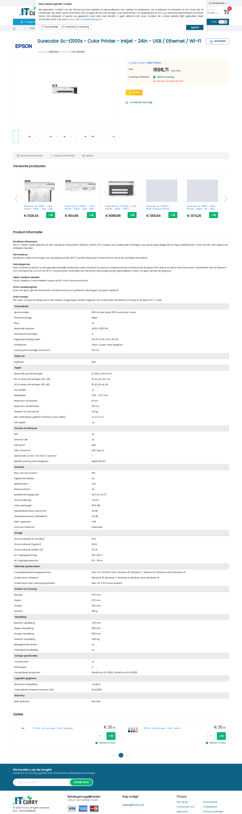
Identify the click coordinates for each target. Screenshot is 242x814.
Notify (134, 92)
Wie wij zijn (182, 801)
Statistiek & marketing (75, 26)
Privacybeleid (210, 801)
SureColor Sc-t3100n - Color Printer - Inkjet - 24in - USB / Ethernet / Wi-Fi (80, 207)
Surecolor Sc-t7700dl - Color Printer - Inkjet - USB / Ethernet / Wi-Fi (121, 207)
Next (128, 755)
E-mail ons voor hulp (141, 102)
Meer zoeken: (145, 62)
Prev (114, 755)
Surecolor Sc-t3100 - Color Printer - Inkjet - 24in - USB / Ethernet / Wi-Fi (39, 207)
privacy (70, 19)
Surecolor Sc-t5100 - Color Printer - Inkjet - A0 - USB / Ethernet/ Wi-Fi (201, 207)
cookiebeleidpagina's (91, 19)
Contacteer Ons (185, 806)
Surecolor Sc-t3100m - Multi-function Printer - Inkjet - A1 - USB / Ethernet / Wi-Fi (161, 207)
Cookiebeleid (210, 806)
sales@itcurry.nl (133, 805)
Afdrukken (217, 41)
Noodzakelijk (49, 26)
